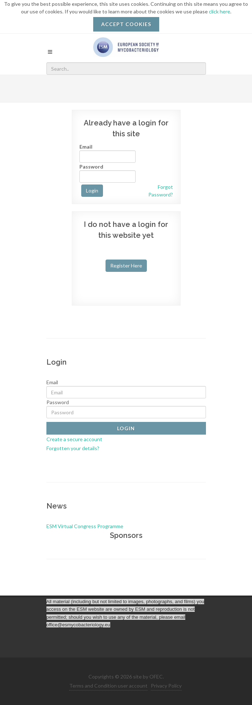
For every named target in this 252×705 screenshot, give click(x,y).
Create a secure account (74, 439)
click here (219, 11)
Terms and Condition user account (108, 686)
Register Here (126, 265)
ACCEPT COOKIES (126, 24)
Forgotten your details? (72, 448)
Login (92, 190)
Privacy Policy (166, 686)
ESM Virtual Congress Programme (84, 526)
